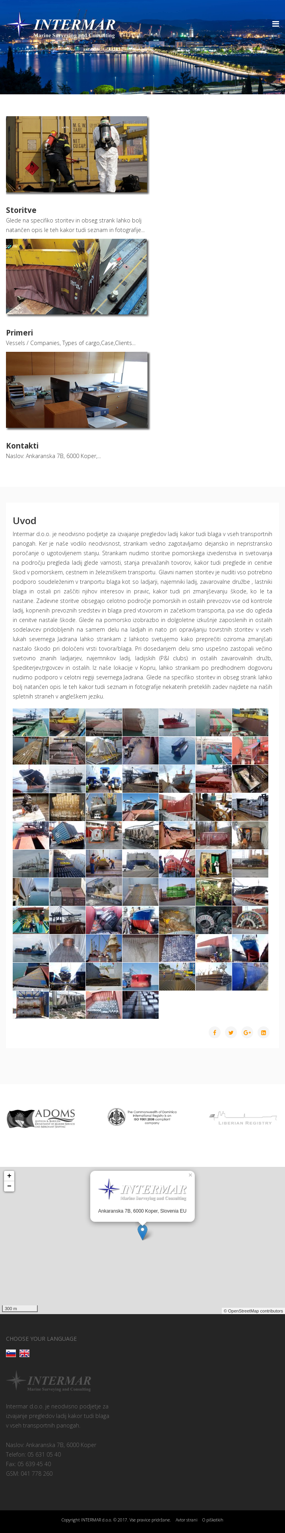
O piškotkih (212, 1520)
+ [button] (9, 1176)
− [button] (9, 1186)
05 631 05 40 (44, 1454)
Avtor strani (187, 1520)
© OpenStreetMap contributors (253, 1311)
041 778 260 (36, 1473)
